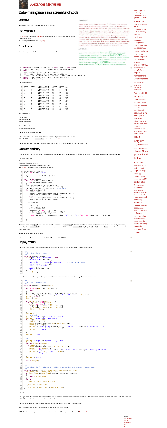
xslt (144, 129)
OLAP (143, 195)
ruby (140, 70)
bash (136, 221)
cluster (141, 45)
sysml (136, 174)
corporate (141, 208)
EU (146, 82)
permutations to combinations (63, 139)
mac (145, 229)
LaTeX (136, 197)
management (140, 76)
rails (136, 148)
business (142, 15)
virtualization (142, 131)
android (140, 221)
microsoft (138, 229)
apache (138, 195)
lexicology (143, 224)
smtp (145, 18)
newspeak (137, 205)
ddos (136, 208)
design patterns (139, 133)
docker (142, 179)
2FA (145, 179)
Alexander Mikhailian (45, 4)
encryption (137, 219)
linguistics (138, 145)
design (136, 179)
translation (137, 110)
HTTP (143, 165)
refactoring (140, 82)
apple (136, 13)
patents (145, 145)
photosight (138, 65)
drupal (126, 420)
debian (140, 48)
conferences (138, 29)
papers (137, 73)
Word (144, 163)
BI (134, 195)
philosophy (138, 116)
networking (138, 200)
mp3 (142, 110)
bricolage (142, 171)
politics (145, 79)
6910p (136, 45)
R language (41, 41)
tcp (135, 85)
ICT (142, 151)
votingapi (40, 36)
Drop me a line (84, 412)
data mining (127, 423)
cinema (137, 232)
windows (138, 79)
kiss (135, 48)
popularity (141, 185)
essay (142, 192)
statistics (145, 106)
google (137, 99)
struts (136, 131)
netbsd (144, 210)
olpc (139, 62)
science (137, 34)
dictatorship (137, 165)
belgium (139, 141)
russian (137, 224)
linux (137, 136)
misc (136, 102)
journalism (142, 197)
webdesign (138, 11)
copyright (144, 24)
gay (140, 174)
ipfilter (136, 18)
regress (144, 205)
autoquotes (138, 188)
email (146, 151)
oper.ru (138, 24)
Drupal (24, 36)
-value (24, 167)
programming (141, 113)
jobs (140, 210)
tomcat (136, 210)
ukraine (136, 51)
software (138, 37)
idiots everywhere (140, 121)
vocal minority (141, 32)
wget (135, 62)
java (144, 221)
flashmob (137, 176)
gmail (136, 27)
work (145, 45)
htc (135, 24)
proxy (140, 18)
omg (135, 54)
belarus (144, 51)
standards (138, 226)
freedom (136, 123)
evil (146, 192)
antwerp (141, 27)
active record (139, 168)
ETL (144, 11)
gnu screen (137, 155)
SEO (144, 48)
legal (136, 171)
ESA (135, 32)
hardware (143, 99)
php (125, 425)
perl (143, 70)
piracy (136, 70)
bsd (139, 151)
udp (145, 29)
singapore (143, 57)
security (142, 118)
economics (139, 202)
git (146, 197)
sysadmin (140, 21)
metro (143, 219)
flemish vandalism (139, 67)
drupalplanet (128, 418)
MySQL (145, 65)
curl (135, 82)
